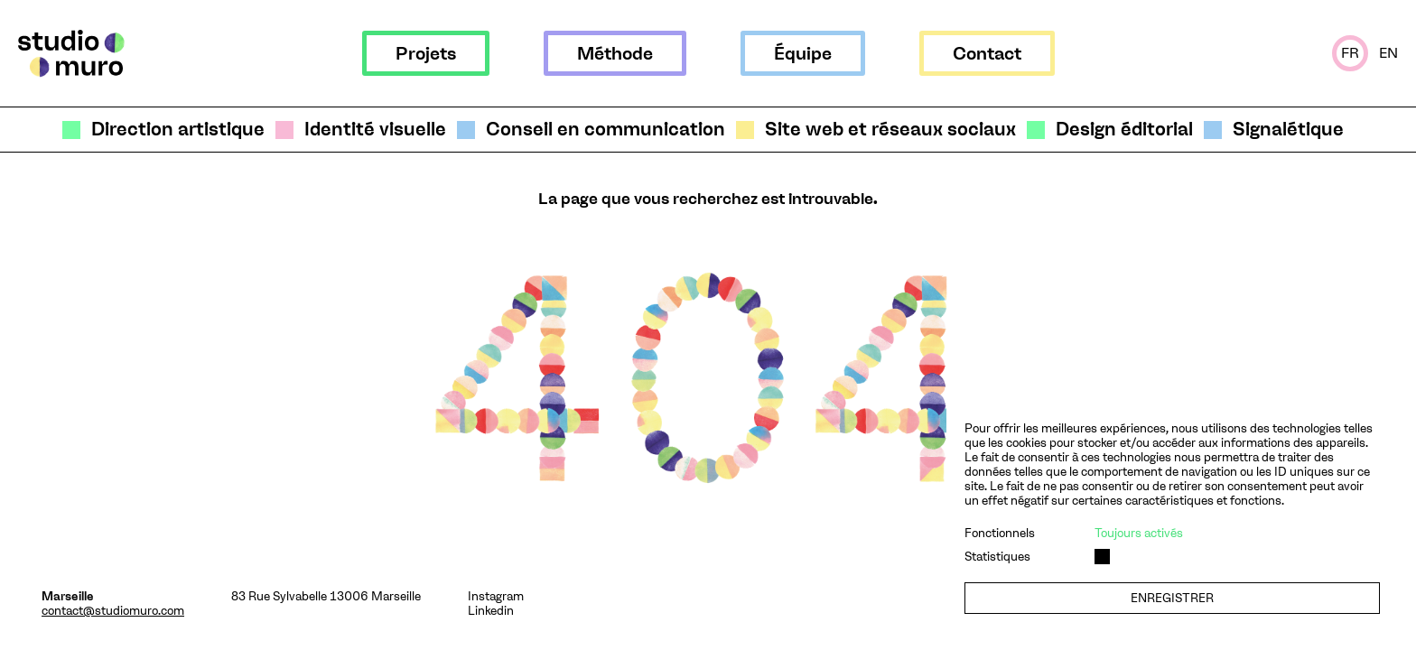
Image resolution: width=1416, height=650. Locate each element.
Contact (987, 53)
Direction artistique (178, 129)
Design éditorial (1124, 129)
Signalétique (1288, 129)
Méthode (615, 53)
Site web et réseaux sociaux (890, 129)
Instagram (496, 596)
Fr (1350, 52)
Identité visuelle (375, 129)
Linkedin (491, 610)
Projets (426, 53)
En (1388, 52)
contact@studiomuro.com (113, 610)
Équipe (803, 53)
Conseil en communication (605, 129)
